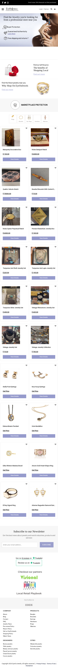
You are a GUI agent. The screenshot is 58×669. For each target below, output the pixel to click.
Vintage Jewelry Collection (41, 347)
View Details (15, 159)
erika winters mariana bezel (12, 466)
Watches (33, 626)
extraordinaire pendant (11, 426)
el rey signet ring (9, 505)
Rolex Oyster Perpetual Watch (13, 229)
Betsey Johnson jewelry (10, 649)
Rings (32, 624)
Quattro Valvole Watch (10, 189)
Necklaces (33, 621)
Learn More (11, 34)
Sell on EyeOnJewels (9, 631)
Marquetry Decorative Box (12, 150)
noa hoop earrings (38, 387)
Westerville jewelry (36, 644)
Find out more (39, 74)
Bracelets (33, 617)
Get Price (6, 391)
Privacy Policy (40, 664)
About (5, 614)
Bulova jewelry (7, 644)
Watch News (7, 636)
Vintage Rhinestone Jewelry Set (43, 308)
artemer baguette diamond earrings (44, 505)
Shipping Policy (8, 634)
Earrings (32, 619)
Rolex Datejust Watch (39, 150)
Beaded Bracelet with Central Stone (44, 189)
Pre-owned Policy (8, 626)
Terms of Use (51, 664)
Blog (4, 617)
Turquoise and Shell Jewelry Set (14, 268)
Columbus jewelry (36, 646)
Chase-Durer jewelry (9, 654)
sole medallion (37, 426)
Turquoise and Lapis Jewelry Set (43, 268)
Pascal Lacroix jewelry (10, 651)
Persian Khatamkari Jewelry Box (43, 229)
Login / (41, 9)
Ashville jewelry (35, 649)
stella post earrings (9, 387)
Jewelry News (7, 624)
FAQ (4, 621)
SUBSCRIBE (46, 545)
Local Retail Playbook (29, 593)
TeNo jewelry (7, 646)
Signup (46, 9)
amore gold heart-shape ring (42, 466)
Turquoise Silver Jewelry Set (13, 308)
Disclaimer (29, 666)
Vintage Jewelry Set (10, 347)
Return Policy (7, 629)
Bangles (32, 614)
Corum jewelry (7, 656)
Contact (5, 619)
